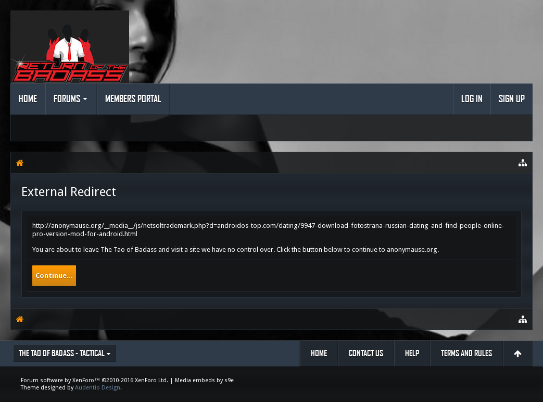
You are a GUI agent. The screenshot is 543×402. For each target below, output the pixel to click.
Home (28, 99)
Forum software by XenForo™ (94, 380)
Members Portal (133, 99)
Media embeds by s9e (204, 380)
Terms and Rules (466, 353)
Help (412, 353)
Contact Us (366, 353)
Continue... (54, 275)
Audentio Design (97, 387)
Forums (67, 99)
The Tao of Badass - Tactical (62, 353)
